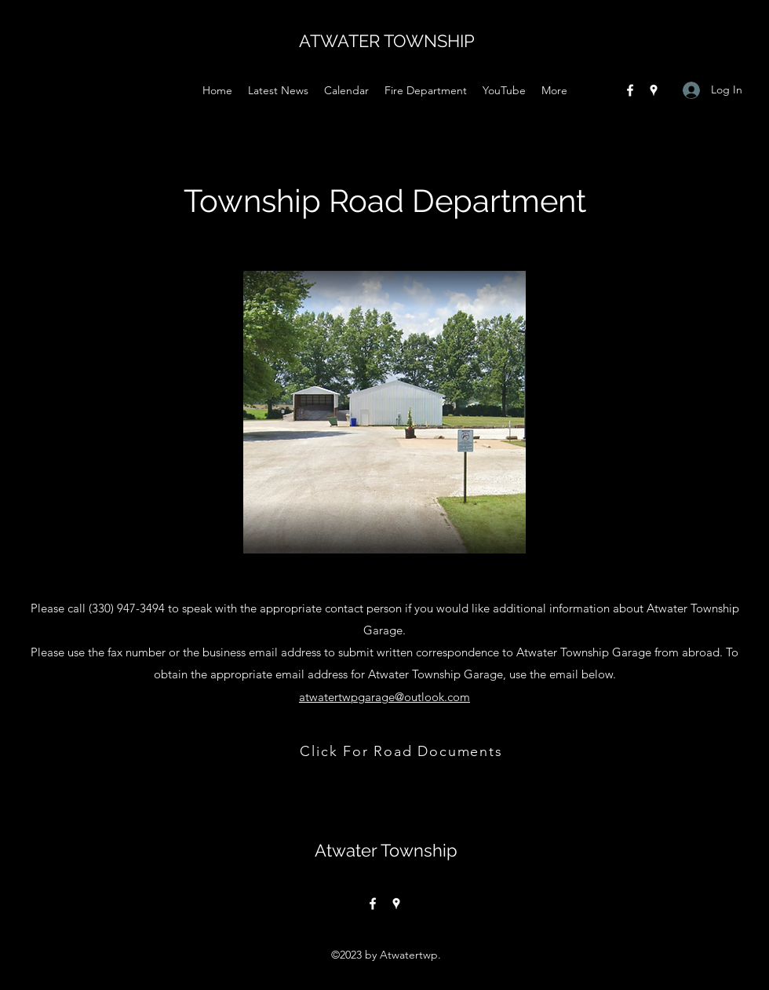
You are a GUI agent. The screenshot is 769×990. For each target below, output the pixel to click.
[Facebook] (630, 90)
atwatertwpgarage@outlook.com (384, 696)
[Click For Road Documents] (403, 751)
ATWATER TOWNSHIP (387, 41)
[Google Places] (653, 90)
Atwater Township (386, 850)
